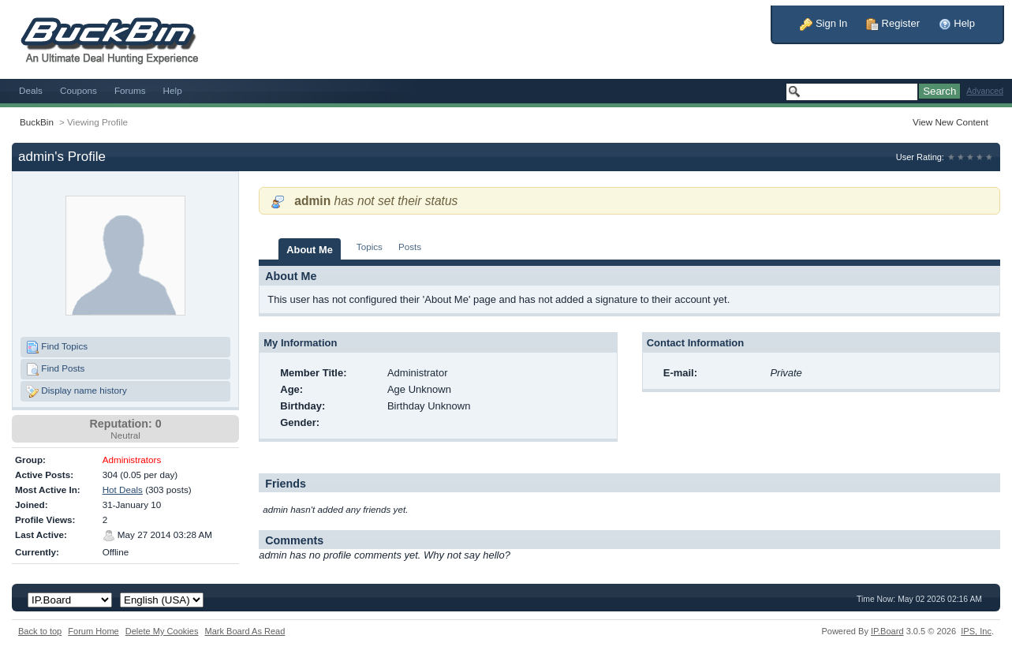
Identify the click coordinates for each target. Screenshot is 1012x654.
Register (893, 23)
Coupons (78, 90)
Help (957, 23)
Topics (370, 246)
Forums (130, 90)
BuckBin (37, 122)
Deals (31, 90)
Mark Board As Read (244, 631)
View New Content (950, 122)
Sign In (823, 23)
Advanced (984, 91)
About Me (309, 250)
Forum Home (93, 631)
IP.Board (887, 631)
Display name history (76, 391)
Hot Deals (123, 489)
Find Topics (57, 347)
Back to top (40, 631)
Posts (409, 246)
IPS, (976, 631)
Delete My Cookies (162, 631)
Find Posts (55, 369)
